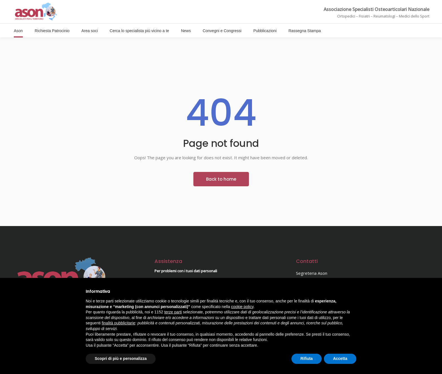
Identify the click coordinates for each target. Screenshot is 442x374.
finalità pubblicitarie (118, 323)
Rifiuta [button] (306, 358)
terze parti (173, 312)
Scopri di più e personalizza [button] (121, 358)
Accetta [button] (340, 358)
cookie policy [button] (242, 306)
